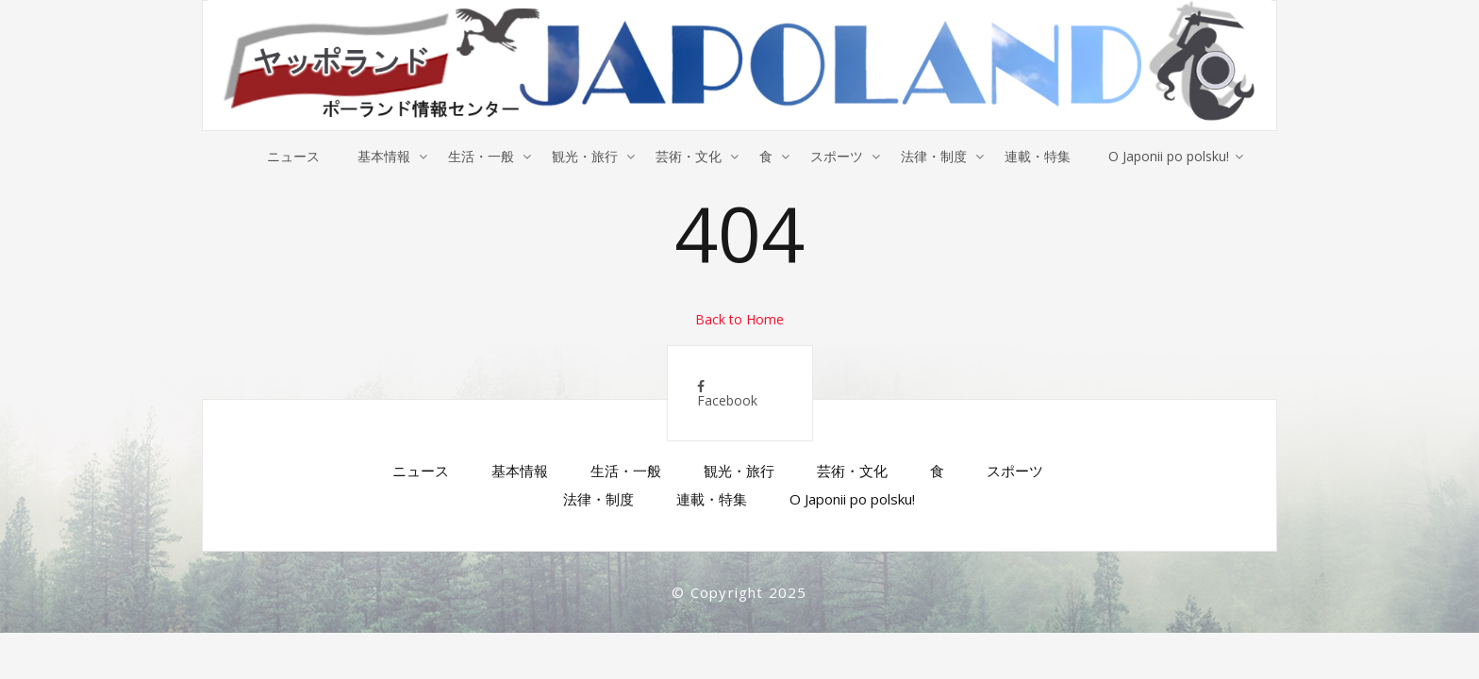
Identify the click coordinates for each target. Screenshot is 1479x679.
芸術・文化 (689, 156)
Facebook (727, 394)
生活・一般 (481, 156)
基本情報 (383, 156)
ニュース (293, 156)
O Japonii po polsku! (1168, 156)
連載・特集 (1038, 156)
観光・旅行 (585, 156)
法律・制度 (934, 156)
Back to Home (739, 319)
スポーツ (836, 156)
